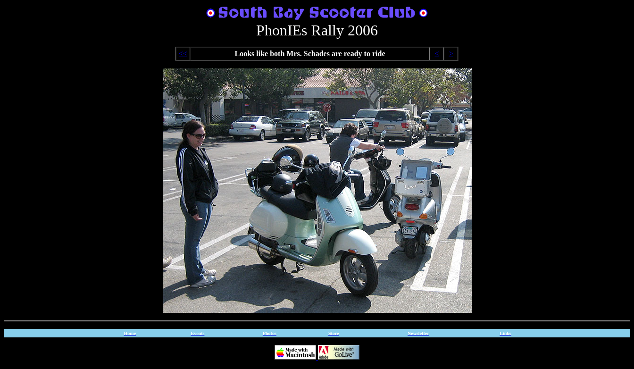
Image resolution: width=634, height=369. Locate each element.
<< (183, 54)
